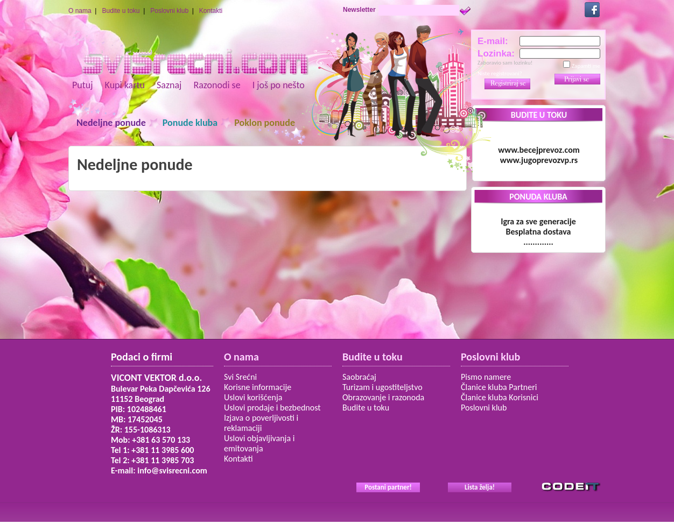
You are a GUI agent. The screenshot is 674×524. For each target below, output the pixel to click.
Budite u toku (120, 11)
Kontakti (210, 11)
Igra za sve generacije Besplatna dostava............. (538, 231)
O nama (80, 11)
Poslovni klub (169, 11)
